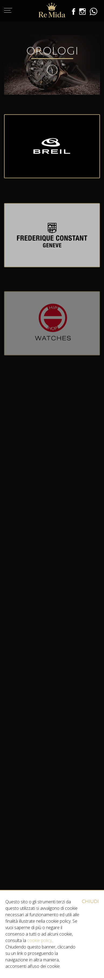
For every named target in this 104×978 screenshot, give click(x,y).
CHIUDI (90, 901)
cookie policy (39, 940)
